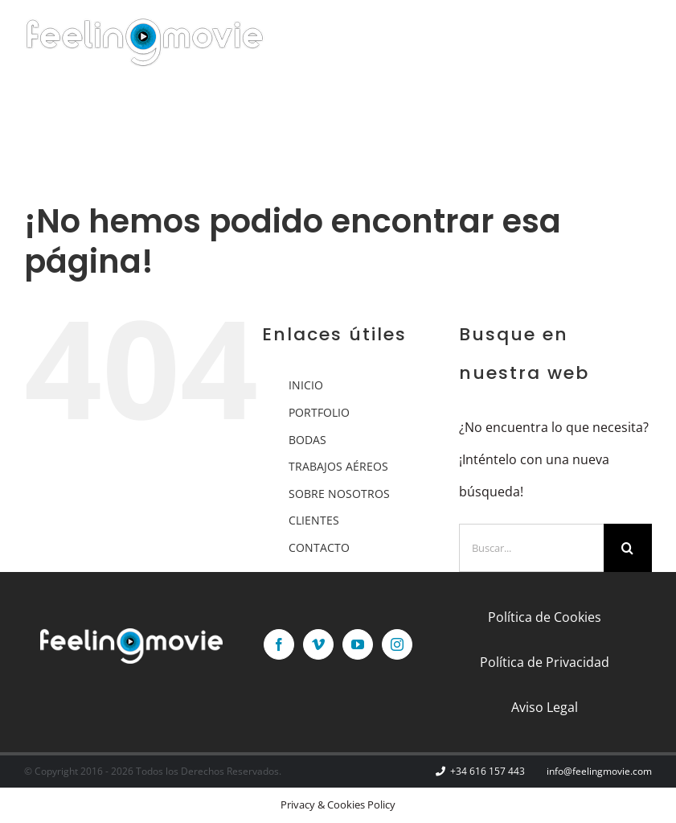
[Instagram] (397, 644)
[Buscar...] (531, 548)
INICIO (306, 385)
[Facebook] (279, 644)
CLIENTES (314, 520)
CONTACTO (319, 547)
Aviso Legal (544, 707)
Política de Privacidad (544, 662)
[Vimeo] (318, 644)
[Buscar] (628, 548)
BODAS (307, 439)
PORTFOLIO (319, 412)
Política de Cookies (544, 617)
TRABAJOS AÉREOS (338, 466)
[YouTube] (357, 644)
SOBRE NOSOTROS (339, 493)
